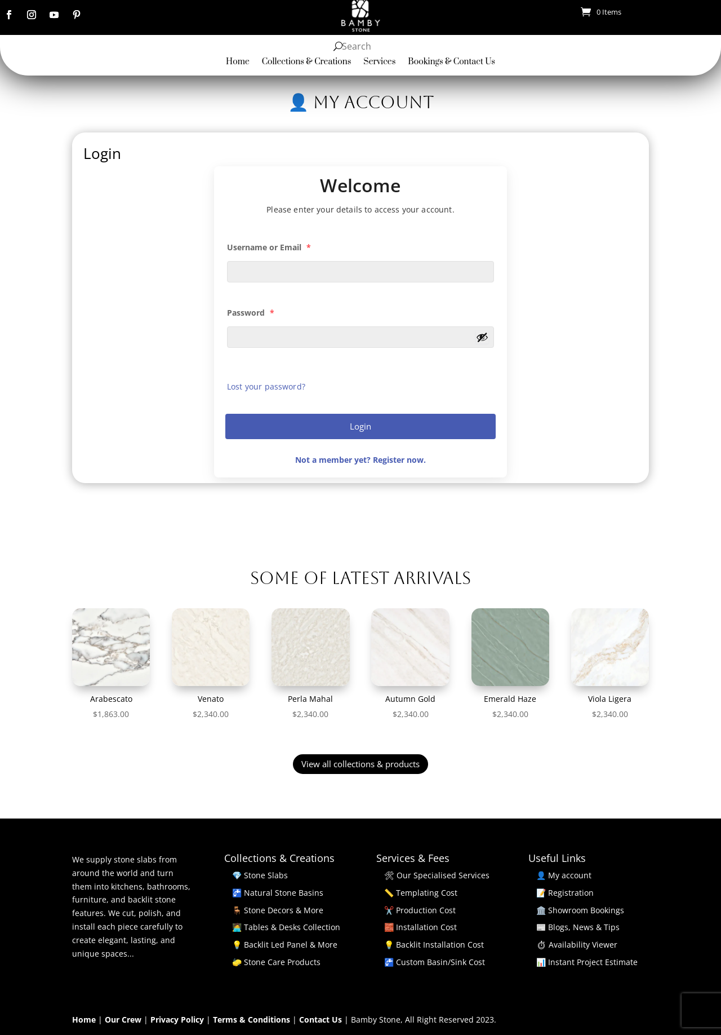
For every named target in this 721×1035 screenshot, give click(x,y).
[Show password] (482, 337)
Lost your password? (266, 386)
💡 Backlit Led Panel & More (284, 944)
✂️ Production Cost (420, 910)
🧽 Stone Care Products (276, 962)
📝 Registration (565, 892)
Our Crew (124, 1019)
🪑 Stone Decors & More (277, 910)
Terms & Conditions (252, 1019)
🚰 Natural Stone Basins (277, 892)
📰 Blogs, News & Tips (578, 927)
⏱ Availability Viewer (576, 944)
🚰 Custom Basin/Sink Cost (434, 962)
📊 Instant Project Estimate (587, 962)
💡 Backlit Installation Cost (434, 944)
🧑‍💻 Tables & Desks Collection (286, 927)
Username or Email (269, 247)
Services (379, 62)
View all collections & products (360, 763)
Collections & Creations (306, 62)
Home (238, 62)
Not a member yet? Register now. (360, 459)
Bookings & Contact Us (451, 62)
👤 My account (563, 875)
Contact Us (321, 1019)
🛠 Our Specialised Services (436, 875)
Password (250, 312)
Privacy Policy (178, 1019)
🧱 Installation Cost (420, 927)
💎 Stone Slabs (260, 875)
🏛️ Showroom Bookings (580, 910)
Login (360, 426)
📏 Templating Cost (420, 892)
